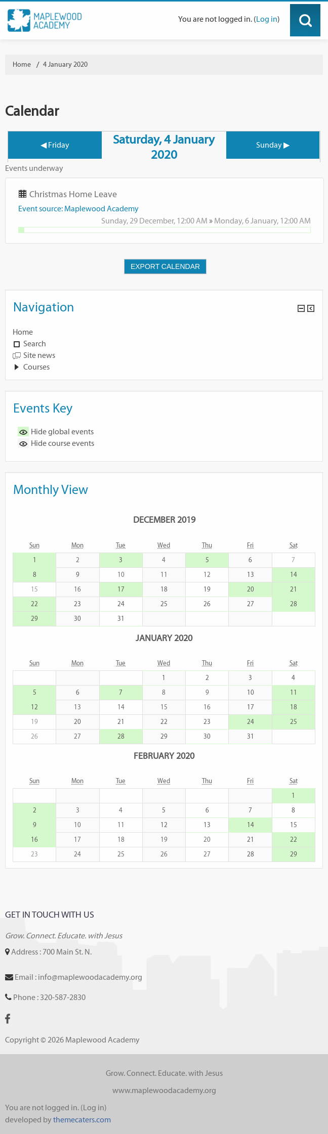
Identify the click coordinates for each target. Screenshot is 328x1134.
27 (250, 604)
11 (293, 692)
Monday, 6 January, (247, 220)
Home (23, 332)
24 (121, 604)
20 (250, 589)
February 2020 (164, 755)
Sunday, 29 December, (139, 220)
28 (293, 604)
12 (34, 707)
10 (250, 692)
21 (293, 589)
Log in (266, 19)
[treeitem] (164, 332)
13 (250, 574)
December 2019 (164, 519)
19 (207, 589)
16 (34, 839)
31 (121, 618)
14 (293, 574)
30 (77, 618)
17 (121, 589)
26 (207, 604)
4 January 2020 (65, 64)
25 (164, 604)
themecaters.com (82, 1119)
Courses (36, 367)
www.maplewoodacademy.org (164, 1090)
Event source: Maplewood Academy (78, 208)
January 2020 (164, 637)
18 (164, 589)
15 (293, 825)
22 (34, 604)
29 (34, 618)
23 (77, 604)
